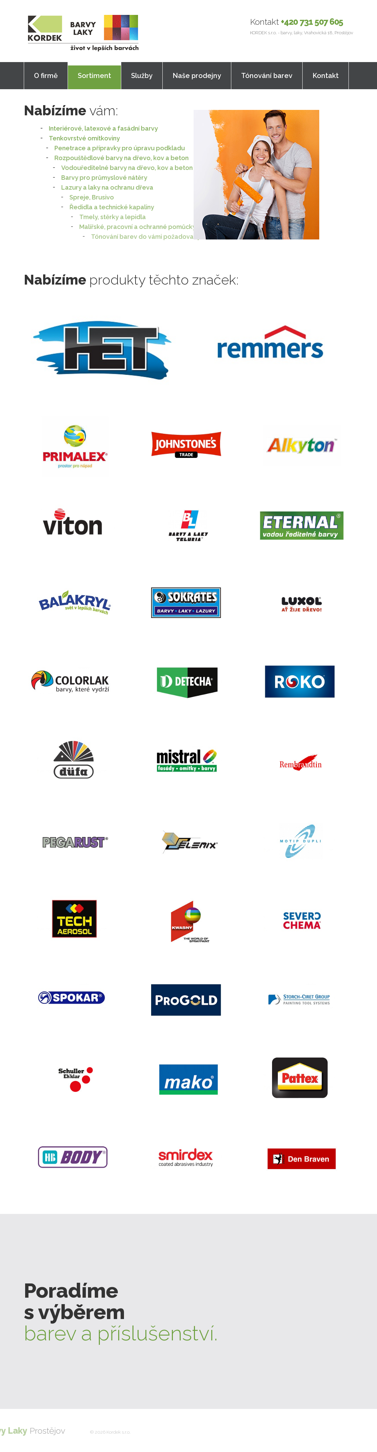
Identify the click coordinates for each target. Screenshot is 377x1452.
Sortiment (94, 76)
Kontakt (325, 76)
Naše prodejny (197, 76)
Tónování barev (266, 76)
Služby (141, 76)
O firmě (46, 76)
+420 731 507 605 (312, 22)
